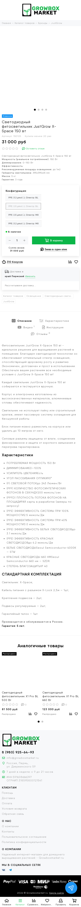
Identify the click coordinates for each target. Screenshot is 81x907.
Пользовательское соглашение (24, 836)
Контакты (8, 831)
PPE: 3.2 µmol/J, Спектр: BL (23, 197)
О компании (10, 826)
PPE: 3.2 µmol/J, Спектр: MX (23, 223)
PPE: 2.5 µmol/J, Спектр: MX (23, 214)
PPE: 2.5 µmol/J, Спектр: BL (23, 206)
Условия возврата (14, 808)
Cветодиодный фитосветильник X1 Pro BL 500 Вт (20, 696)
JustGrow (8, 301)
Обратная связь (13, 813)
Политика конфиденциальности (24, 842)
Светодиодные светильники (59, 296)
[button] (35, 110)
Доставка (8, 798)
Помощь (7, 792)
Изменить (30, 276)
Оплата (7, 803)
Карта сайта (56, 893)
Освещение (34, 296)
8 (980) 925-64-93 (18, 752)
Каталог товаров (13, 296)
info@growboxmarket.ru (23, 757)
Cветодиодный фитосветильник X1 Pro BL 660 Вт (60, 696)
